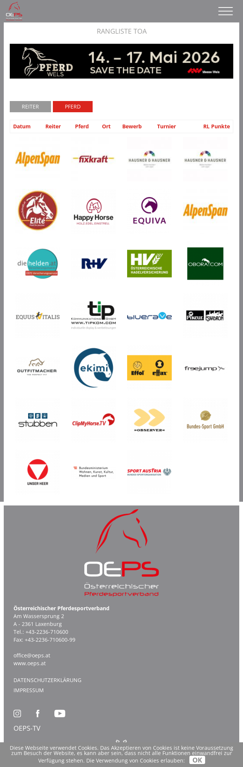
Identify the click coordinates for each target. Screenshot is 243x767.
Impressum (29, 690)
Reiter (30, 106)
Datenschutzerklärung (47, 680)
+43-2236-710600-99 (50, 639)
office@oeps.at (32, 655)
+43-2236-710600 (47, 631)
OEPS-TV (27, 728)
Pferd (73, 106)
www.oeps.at (30, 663)
